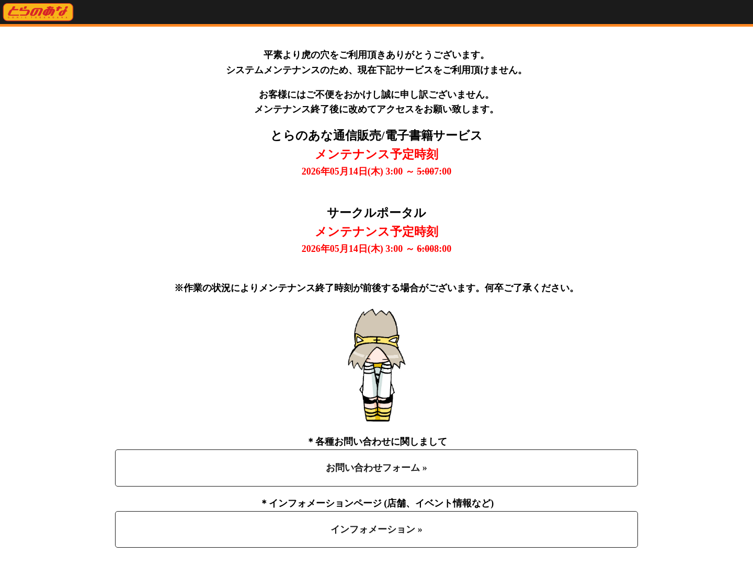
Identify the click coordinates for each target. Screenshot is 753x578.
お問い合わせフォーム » (376, 468)
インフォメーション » (376, 529)
